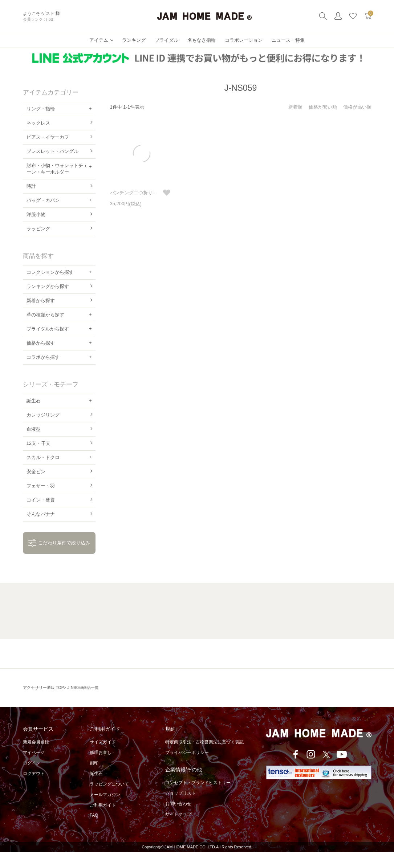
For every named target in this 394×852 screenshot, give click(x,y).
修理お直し (100, 752)
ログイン (31, 763)
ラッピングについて (109, 784)
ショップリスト (180, 793)
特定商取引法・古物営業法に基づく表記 (204, 742)
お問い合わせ (178, 803)
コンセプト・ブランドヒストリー (198, 782)
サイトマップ (178, 814)
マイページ (34, 752)
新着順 (295, 107)
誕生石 (96, 773)
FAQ (94, 815)
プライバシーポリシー (187, 752)
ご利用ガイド (103, 805)
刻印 (94, 763)
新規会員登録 (36, 742)
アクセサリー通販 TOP (43, 687)
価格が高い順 (357, 107)
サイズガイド (103, 742)
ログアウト (34, 773)
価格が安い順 (323, 107)
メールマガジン (105, 794)
